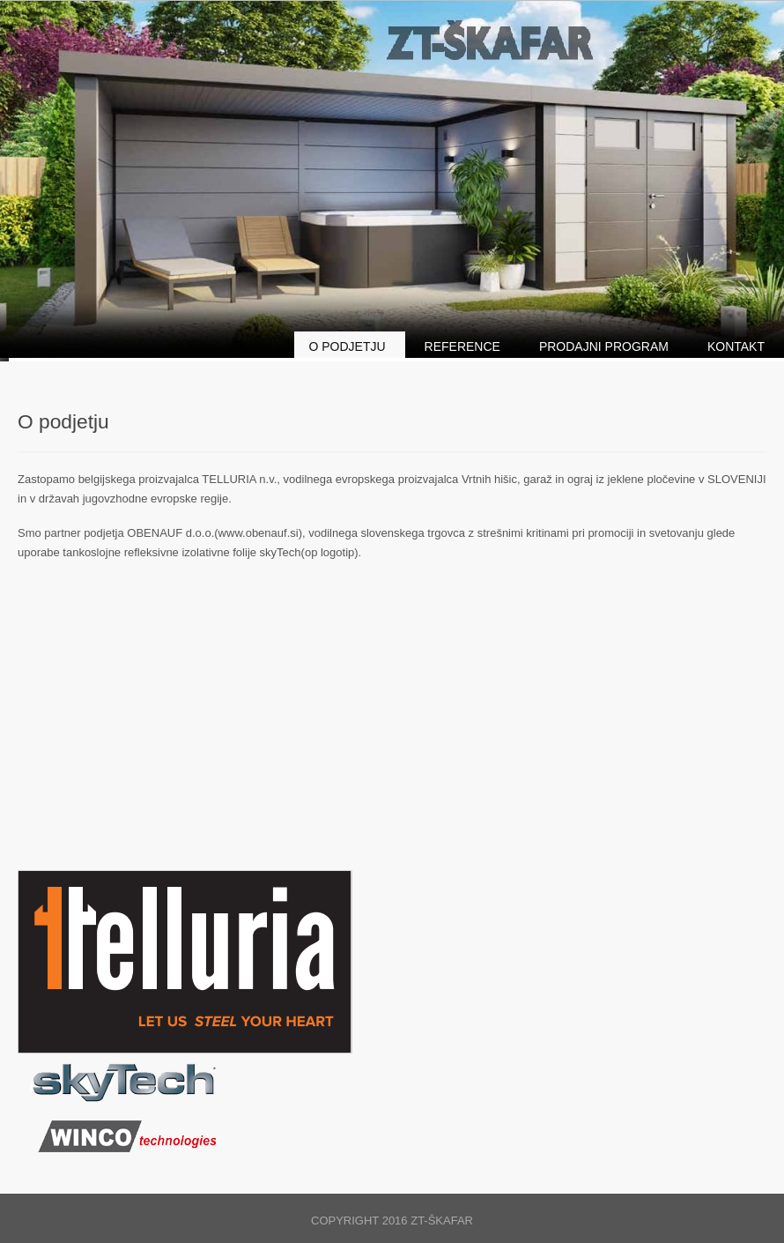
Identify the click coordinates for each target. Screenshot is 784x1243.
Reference (462, 346)
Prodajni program (604, 346)
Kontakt (736, 346)
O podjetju (346, 346)
